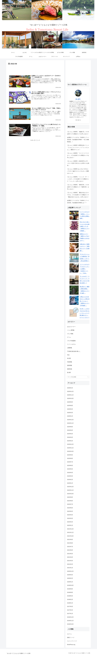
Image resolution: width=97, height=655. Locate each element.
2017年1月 (70, 613)
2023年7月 (70, 462)
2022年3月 (70, 518)
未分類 (69, 358)
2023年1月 (70, 483)
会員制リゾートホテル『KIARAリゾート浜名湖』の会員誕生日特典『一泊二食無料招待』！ (78, 139)
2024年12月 (70, 419)
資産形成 (69, 369)
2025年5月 (70, 409)
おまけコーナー (71, 326)
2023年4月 (70, 472)
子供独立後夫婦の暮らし (73, 351)
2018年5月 (70, 596)
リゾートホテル (71, 344)
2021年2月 (70, 564)
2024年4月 (70, 437)
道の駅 (69, 372)
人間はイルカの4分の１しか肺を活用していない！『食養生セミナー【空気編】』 (84, 301)
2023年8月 (70, 458)
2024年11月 (70, 423)
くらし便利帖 (70, 330)
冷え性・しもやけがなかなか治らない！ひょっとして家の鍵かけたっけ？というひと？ (84, 313)
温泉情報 (69, 365)
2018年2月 (70, 599)
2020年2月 (70, 578)
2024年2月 (70, 440)
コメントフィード (72, 641)
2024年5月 (70, 433)
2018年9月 (70, 589)
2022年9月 (70, 497)
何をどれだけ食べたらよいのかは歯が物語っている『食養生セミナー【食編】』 (84, 226)
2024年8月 (70, 426)
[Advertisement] (35, 69)
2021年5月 (70, 553)
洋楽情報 (69, 362)
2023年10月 (70, 451)
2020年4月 (70, 574)
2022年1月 (70, 525)
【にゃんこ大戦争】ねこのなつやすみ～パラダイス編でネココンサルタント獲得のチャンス (78, 171)
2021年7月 (70, 546)
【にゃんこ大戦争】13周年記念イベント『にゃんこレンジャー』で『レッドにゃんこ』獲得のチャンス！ (78, 147)
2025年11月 (70, 395)
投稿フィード (70, 637)
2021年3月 (70, 560)
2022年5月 (70, 511)
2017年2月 (70, 610)
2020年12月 (70, 571)
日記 (68, 355)
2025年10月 (70, 398)
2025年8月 (70, 405)
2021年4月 (70, 557)
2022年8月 (70, 500)
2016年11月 (70, 620)
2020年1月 (70, 582)
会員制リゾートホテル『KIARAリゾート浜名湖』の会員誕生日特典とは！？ (78, 201)
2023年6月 (70, 465)
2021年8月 (70, 543)
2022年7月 (70, 504)
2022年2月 (70, 522)
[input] (78, 376)
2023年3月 (70, 476)
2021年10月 (70, 536)
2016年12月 (70, 617)
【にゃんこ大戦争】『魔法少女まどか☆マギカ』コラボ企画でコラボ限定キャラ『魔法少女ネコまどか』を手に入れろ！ (78, 195)
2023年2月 (70, 479)
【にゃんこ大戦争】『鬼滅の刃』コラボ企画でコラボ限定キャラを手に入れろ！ (78, 133)
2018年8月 (70, 592)
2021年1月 (70, 567)
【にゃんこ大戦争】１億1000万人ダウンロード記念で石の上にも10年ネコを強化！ (78, 163)
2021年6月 (70, 550)
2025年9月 (70, 402)
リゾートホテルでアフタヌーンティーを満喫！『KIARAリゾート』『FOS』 (84, 269)
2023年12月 (70, 444)
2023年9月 (70, 455)
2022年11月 (70, 490)
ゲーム (69, 337)
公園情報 (69, 347)
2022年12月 (70, 486)
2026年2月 (70, 388)
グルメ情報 (70, 333)
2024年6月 (70, 430)
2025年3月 (70, 412)
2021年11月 (70, 532)
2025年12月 (70, 391)
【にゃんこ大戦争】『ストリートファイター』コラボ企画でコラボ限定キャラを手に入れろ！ (78, 155)
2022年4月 (70, 514)
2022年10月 (70, 493)
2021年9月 (70, 539)
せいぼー (78, 99)
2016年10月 (70, 624)
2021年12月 (70, 529)
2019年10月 (70, 585)
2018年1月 (70, 603)
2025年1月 (70, 416)
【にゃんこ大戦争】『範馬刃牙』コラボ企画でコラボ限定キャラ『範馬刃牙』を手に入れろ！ (78, 187)
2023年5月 (70, 469)
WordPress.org (71, 644)
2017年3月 (70, 606)
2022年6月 (70, 507)
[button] (88, 377)
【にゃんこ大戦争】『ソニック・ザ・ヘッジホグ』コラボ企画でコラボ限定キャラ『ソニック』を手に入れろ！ (78, 179)
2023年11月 (70, 448)
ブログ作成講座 (71, 340)
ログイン (69, 634)
